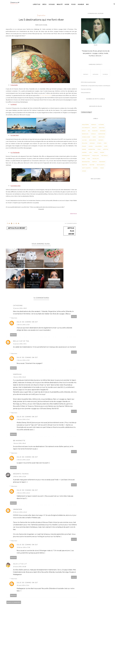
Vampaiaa (17, 374)
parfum (94, 161)
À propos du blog (86, 89)
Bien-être (101, 127)
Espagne (92, 143)
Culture (84, 140)
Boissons (102, 130)
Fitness (99, 143)
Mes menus (104, 155)
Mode (67, 4)
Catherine (18, 305)
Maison (102, 152)
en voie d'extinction (45, 95)
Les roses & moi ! (52, 264)
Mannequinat (86, 155)
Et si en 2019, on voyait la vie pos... (14, 284)
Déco (44, 4)
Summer (95, 168)
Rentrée (92, 164)
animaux (93, 124)
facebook (105, 72)
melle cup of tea (21, 341)
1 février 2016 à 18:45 (19, 443)
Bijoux (84, 130)
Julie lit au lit (20, 564)
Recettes (84, 164)
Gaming (91, 146)
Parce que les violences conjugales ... (51, 284)
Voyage (52, 4)
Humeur (81, 4)
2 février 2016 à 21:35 (23, 324)
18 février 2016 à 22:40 (20, 512)
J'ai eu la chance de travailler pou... (33, 284)
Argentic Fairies (21, 474)
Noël (88, 158)
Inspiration (41, 15)
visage (102, 168)
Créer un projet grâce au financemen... (33, 264)
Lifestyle (36, 4)
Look (90, 152)
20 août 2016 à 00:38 (19, 566)
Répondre (74, 316)
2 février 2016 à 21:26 (19, 476)
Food (73, 4)
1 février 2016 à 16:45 (19, 377)
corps (94, 137)
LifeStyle (105, 149)
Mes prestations (85, 92)
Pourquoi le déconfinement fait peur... (14, 264)
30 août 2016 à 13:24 (23, 585)
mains (96, 152)
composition (101, 134)
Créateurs (101, 137)
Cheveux (93, 134)
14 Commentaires (71, 223)
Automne (101, 124)
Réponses (14, 318)
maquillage (95, 155)
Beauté (59, 4)
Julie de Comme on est (27, 322)
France (84, 146)
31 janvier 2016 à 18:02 (20, 308)
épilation (84, 143)
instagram (95, 72)
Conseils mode (86, 137)
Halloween (98, 146)
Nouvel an (96, 158)
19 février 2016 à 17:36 (23, 547)
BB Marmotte (19, 440)
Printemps (102, 161)
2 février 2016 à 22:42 (23, 493)
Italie (99, 149)
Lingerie (84, 152)
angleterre (85, 124)
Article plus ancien (71, 231)
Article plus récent (16, 228)
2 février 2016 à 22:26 (23, 460)
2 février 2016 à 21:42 (23, 419)
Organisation (86, 161)
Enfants (100, 140)
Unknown (17, 509)
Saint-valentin (86, 168)
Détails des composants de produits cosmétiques (95, 85)
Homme (84, 149)
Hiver (105, 146)
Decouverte (92, 140)
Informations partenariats (88, 82)
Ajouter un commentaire (14, 602)
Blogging (95, 130)
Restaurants (100, 164)
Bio (87, 4)
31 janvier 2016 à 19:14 (19, 344)
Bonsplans (85, 134)
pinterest (85, 72)
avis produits (86, 127)
